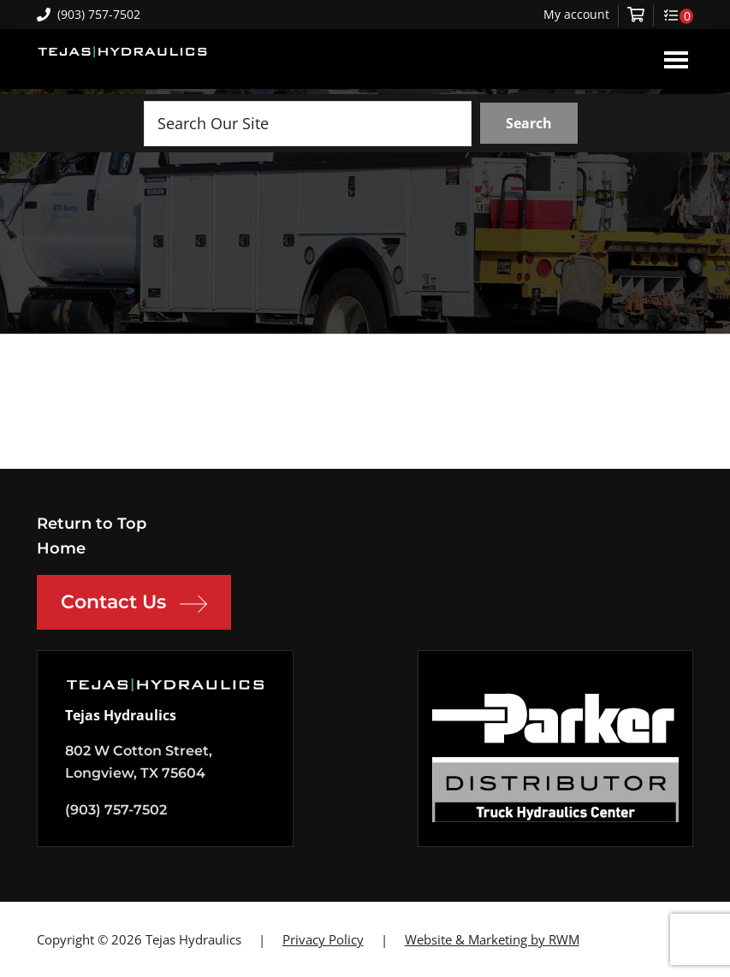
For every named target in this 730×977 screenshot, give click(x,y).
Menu (676, 59)
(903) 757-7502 (88, 14)
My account (576, 14)
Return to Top (91, 523)
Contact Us (134, 604)
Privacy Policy (323, 939)
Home (61, 548)
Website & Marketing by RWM (492, 939)
